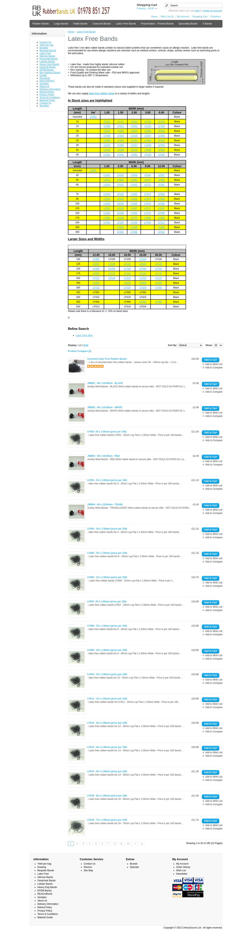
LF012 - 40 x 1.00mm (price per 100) (107, 723)
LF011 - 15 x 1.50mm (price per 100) (107, 698)
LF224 (143, 278)
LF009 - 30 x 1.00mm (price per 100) (107, 650)
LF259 (127, 283)
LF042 (134, 126)
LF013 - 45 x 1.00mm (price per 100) (107, 747)
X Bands (207, 23)
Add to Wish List (213, 364)
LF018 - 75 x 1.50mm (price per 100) (107, 820)
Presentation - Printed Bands (157, 23)
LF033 (120, 198)
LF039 (120, 217)
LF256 (134, 227)
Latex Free (45, 53)
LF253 (120, 227)
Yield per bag (46, 45)
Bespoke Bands (48, 50)
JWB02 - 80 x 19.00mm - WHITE (104, 407)
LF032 (120, 194)
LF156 (161, 126)
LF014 (107, 180)
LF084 (161, 198)
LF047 (148, 135)
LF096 (147, 175)
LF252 (161, 227)
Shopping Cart (200, 16)
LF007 (107, 131)
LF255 (158, 283)
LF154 (143, 268)
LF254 (143, 283)
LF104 (143, 259)
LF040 (120, 150)
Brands (133, 863)
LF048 (148, 140)
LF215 (158, 278)
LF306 (134, 232)
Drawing (44, 47)
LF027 (134, 145)
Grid (85, 345)
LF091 (134, 154)
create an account (212, 10)
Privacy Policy (47, 94)
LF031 (120, 184)
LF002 (120, 131)
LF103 (148, 121)
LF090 (161, 217)
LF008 (107, 135)
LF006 (107, 126)
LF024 (107, 213)
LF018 (107, 194)
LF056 (161, 145)
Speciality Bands (188, 23)
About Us (44, 86)
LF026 (134, 135)
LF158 (111, 268)
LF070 (134, 217)
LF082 (161, 184)
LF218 (111, 278)
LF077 (147, 208)
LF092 (148, 131)
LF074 (147, 198)
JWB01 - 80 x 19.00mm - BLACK (105, 383)
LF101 (107, 121)
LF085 (161, 203)
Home (154, 16)
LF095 (161, 140)
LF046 (161, 154)
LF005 (120, 145)
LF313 (161, 232)
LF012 (107, 150)
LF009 (107, 140)
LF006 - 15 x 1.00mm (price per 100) (107, 577)
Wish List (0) (167, 16)
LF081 (161, 180)
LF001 (93, 116)
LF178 (111, 273)
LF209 (147, 222)
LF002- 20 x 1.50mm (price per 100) (106, 431)
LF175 (158, 273)
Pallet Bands (80, 23)
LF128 (111, 264)
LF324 (143, 287)
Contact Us (45, 42)
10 (128, 843)
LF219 (127, 278)
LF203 (120, 222)
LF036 (120, 208)
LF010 (107, 145)
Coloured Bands (102, 23)
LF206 (134, 222)
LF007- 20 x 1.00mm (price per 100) (106, 601)
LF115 (120, 121)
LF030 (120, 180)
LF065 (134, 203)
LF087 (161, 208)
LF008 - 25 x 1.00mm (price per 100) (107, 625)
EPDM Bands (47, 69)
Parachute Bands (49, 58)
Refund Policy (47, 92)
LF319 (127, 287)
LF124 (143, 264)
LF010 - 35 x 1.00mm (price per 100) (107, 674)
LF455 (158, 301)
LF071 (147, 180)
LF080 (147, 217)
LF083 (161, 194)
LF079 (147, 213)
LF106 (161, 121)
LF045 (134, 150)
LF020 (107, 203)
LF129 (127, 264)
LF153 (148, 126)
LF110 (143, 273)
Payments (45, 78)
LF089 (161, 213)
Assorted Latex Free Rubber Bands (107, 358)
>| (142, 843)
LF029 (148, 154)
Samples (44, 83)
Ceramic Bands (48, 67)
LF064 (134, 198)
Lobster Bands (47, 61)
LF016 (107, 184)
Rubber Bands (40, 23)
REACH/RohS (47, 81)
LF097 (161, 175)
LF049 (148, 145)
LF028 (148, 150)
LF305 (158, 287)
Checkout (215, 16)
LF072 (147, 184)
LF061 (134, 180)
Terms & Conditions (50, 97)
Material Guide (47, 100)
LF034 (120, 203)
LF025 (107, 217)
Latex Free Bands (126, 23)
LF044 (134, 140)
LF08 (95, 259)
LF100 (127, 273)
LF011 (120, 126)
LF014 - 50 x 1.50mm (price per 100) (107, 771)
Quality (43, 75)
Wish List (181, 870)
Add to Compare (213, 367)
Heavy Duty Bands (49, 64)
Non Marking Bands (50, 72)
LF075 (147, 203)
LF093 (161, 131)
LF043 (134, 131)
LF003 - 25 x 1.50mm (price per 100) (107, 480)
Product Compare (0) (79, 351)
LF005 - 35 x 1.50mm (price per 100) (107, 553)
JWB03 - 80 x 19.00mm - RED (103, 456)
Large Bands (61, 23)
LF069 (134, 213)
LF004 (120, 140)
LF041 (120, 154)
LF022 (107, 208)
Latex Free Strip (84, 335)
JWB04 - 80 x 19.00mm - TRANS (105, 504)
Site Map (44, 105)
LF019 (107, 198)
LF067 (134, 208)
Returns (88, 867)
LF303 (120, 232)
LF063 (134, 194)
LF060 (161, 150)
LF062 (134, 184)
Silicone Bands (47, 56)
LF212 (161, 222)
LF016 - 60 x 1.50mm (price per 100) (107, 795)
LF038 (120, 213)
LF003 (120, 135)
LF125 (158, 264)
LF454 (143, 301)
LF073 (147, 194)
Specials (134, 867)
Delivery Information (50, 89)
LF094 (161, 135)
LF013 (107, 154)
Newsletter (181, 873)
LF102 (134, 121)
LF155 (158, 268)
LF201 (107, 222)
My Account (183, 16)
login (197, 10)
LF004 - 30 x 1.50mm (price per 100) (107, 528)
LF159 (127, 268)
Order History (183, 867)
